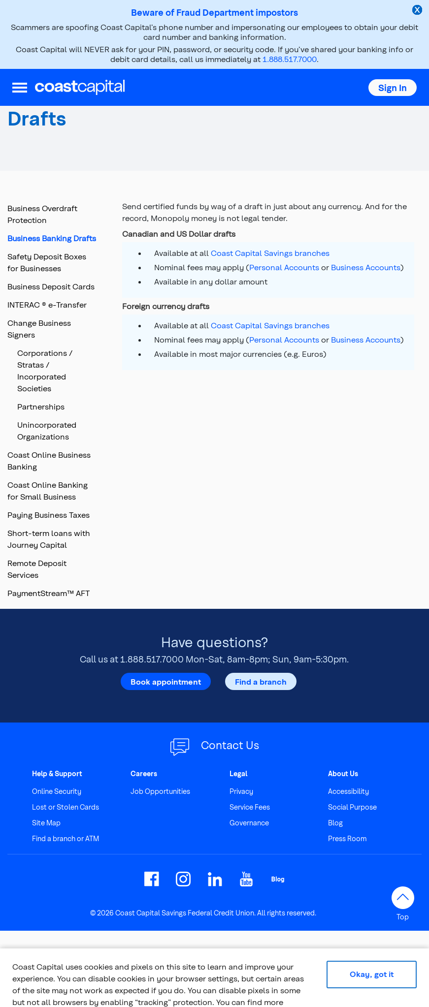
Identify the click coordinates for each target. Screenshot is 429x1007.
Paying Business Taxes (48, 514)
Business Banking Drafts (51, 238)
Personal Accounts (284, 267)
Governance (249, 822)
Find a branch (261, 681)
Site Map (46, 822)
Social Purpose (352, 807)
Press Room (347, 838)
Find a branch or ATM (65, 838)
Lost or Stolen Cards (65, 807)
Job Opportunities (160, 791)
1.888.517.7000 (290, 58)
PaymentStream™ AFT (48, 593)
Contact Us (230, 744)
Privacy (241, 791)
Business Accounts (365, 267)
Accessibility (348, 791)
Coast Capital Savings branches (270, 252)
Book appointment (166, 681)
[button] (392, 87)
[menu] (19, 87)
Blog (335, 822)
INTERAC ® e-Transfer (47, 304)
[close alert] (418, 11)
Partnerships (41, 406)
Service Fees (250, 807)
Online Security (56, 791)
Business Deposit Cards (51, 286)
